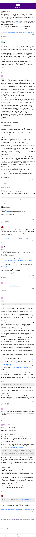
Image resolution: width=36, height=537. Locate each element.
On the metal (4, 266)
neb (3, 300)
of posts (18, 1)
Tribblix (15, 21)
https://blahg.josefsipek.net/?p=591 (24, 372)
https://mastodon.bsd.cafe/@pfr (14, 32)
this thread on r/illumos (15, 285)
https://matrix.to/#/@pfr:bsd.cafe (27, 32)
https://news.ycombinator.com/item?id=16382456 (21, 367)
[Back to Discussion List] (1, 1)
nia (3, 427)
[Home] (6, 535)
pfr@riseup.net (4, 32)
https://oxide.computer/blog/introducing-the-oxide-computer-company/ (16, 260)
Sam (3, 190)
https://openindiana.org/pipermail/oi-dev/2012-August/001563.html (18, 359)
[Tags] (18, 535)
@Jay (26, 231)
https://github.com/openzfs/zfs (16, 447)
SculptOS (7, 211)
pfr (3, 79)
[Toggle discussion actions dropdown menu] (34, 1)
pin (3, 229)
